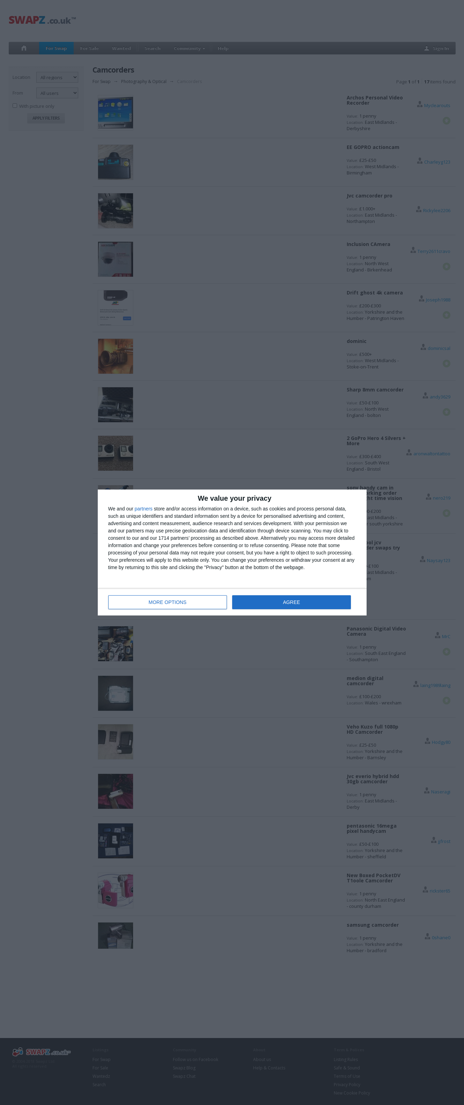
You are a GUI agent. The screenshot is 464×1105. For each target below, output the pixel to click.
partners (144, 508)
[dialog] (232, 552)
